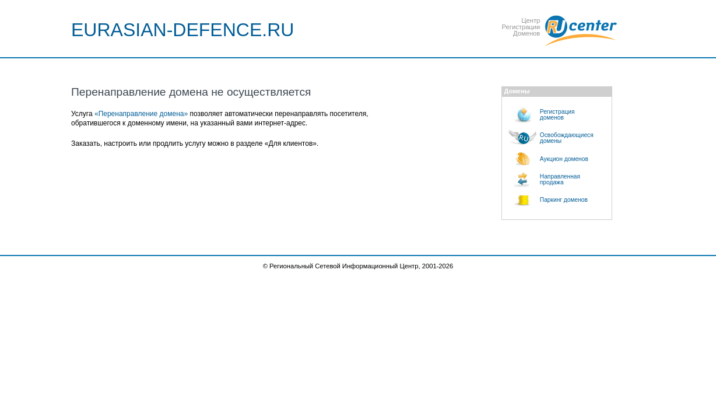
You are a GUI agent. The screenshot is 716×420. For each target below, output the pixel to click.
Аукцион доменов (564, 159)
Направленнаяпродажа (560, 179)
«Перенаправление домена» (141, 114)
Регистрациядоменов (557, 114)
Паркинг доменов (564, 200)
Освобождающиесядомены (567, 138)
